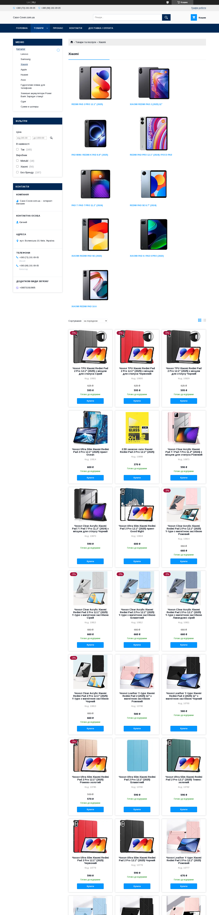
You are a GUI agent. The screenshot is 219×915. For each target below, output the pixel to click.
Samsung (25, 59)
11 (201, 885)
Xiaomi (24, 64)
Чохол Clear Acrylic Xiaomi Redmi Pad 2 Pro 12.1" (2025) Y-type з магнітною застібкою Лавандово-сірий (183, 514)
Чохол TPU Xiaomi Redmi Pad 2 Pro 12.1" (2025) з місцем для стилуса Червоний (137, 272)
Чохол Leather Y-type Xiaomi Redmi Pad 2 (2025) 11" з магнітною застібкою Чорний (184, 597)
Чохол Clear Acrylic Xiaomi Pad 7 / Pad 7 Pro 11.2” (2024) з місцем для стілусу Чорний (90, 430)
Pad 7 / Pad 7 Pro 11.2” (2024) (134, 155)
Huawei (24, 74)
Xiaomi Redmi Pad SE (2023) (87, 208)
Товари (38, 28)
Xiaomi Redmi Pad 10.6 (178, 208)
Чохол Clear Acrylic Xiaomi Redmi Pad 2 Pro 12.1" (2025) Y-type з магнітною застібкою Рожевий (183, 431)
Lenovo (24, 54)
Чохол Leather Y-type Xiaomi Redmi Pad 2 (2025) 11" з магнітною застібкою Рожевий (137, 598)
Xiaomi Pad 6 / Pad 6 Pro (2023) (136, 208)
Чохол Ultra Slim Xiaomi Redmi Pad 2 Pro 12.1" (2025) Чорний (137, 760)
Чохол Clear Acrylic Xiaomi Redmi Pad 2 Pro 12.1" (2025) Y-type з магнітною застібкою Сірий (90, 514)
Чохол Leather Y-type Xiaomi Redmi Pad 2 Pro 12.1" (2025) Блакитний (90, 838)
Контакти (75, 28)
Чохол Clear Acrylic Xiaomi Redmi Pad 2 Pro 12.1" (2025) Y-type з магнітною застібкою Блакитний (137, 514)
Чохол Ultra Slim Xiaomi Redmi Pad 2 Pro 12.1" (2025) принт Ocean (90, 353)
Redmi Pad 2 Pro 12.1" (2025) (87, 104)
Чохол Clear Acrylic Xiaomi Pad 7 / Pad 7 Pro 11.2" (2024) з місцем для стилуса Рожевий (183, 353)
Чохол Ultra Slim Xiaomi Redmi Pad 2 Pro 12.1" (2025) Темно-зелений (183, 681)
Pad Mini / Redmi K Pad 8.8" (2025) (184, 104)
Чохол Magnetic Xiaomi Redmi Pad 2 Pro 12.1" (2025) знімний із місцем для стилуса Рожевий (183, 839)
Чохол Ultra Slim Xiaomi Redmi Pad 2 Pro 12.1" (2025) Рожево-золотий (90, 681)
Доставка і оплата (100, 28)
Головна (22, 28)
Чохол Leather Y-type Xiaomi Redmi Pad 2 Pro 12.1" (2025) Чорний (137, 838)
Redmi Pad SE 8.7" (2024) (179, 155)
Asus (23, 80)
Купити (90, 302)
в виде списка (204, 222)
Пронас (58, 28)
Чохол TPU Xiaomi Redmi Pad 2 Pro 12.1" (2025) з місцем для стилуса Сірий (90, 272)
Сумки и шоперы (29, 106)
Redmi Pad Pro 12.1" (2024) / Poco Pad (87, 156)
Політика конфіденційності (142, 910)
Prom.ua (126, 907)
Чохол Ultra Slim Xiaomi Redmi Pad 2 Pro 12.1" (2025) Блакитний (137, 681)
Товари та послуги (85, 42)
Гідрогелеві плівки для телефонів (33, 86)
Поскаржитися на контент (115, 910)
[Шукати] (166, 17)
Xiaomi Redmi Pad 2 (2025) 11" (135, 104)
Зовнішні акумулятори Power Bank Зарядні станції (36, 95)
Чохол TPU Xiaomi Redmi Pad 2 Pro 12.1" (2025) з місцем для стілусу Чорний (184, 272)
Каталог (20, 49)
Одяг (23, 101)
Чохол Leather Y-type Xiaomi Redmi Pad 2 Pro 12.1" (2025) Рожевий (183, 762)
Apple (24, 69)
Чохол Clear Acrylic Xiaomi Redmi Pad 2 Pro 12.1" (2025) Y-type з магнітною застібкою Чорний (90, 598)
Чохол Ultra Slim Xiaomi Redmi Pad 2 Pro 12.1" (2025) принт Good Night (137, 430)
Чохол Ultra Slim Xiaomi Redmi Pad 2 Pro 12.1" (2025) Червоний (90, 762)
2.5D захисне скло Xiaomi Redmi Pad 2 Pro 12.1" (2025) (137, 352)
